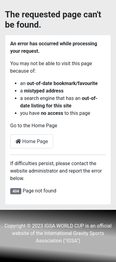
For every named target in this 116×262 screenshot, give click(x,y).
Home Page (31, 141)
